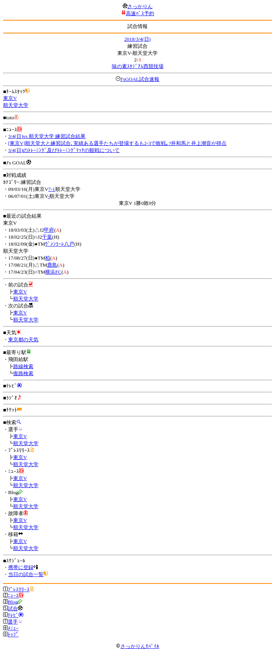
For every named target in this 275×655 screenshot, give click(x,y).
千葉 (47, 237)
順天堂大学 (15, 105)
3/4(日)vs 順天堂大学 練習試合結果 (46, 136)
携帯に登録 (20, 567)
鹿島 (52, 265)
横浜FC (53, 272)
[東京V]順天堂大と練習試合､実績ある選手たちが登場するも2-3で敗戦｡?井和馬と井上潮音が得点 (117, 143)
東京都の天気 (23, 339)
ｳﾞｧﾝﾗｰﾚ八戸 (59, 244)
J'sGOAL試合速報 (140, 79)
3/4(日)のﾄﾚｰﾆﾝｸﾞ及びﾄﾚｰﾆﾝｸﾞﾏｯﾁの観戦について (64, 150)
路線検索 (23, 366)
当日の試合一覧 (26, 574)
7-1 (51, 189)
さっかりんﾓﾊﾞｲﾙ (137, 646)
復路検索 (23, 373)
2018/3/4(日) (137, 39)
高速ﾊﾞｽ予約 (140, 13)
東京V (10, 98)
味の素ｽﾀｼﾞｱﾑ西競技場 (138, 66)
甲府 (49, 230)
